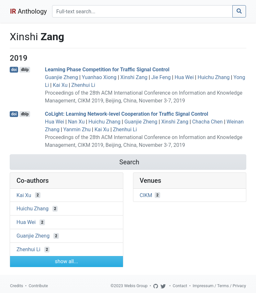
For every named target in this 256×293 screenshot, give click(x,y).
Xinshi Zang (134, 77)
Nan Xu (76, 122)
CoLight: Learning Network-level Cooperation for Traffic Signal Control (126, 114)
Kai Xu (60, 85)
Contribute (38, 285)
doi (14, 69)
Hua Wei (184, 77)
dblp (24, 69)
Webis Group (136, 285)
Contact (180, 285)
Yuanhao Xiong (99, 77)
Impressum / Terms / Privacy (219, 285)
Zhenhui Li (83, 85)
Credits (16, 285)
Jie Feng (161, 77)
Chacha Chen (207, 122)
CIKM (146, 195)
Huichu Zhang (213, 77)
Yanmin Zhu (77, 129)
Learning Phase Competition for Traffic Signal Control (107, 69)
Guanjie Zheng (61, 77)
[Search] (142, 11)
